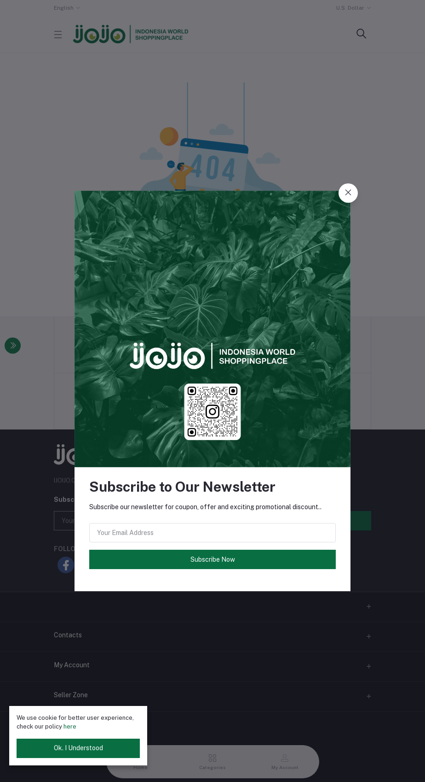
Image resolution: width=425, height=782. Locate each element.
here (69, 726)
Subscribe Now (212, 559)
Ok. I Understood (78, 748)
